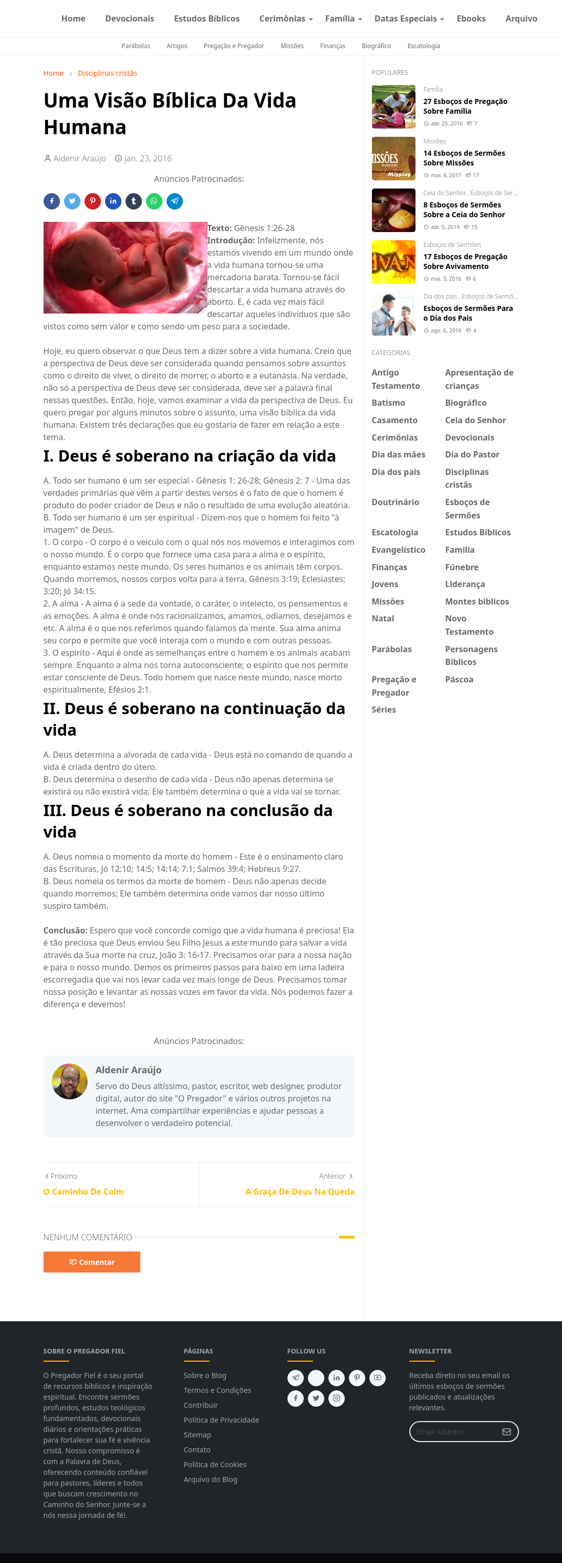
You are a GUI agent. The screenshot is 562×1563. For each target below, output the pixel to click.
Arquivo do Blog (211, 1479)
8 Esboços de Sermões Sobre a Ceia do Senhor (464, 209)
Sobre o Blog (205, 1375)
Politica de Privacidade (221, 1420)
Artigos (176, 45)
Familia (433, 89)
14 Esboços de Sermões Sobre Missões (465, 158)
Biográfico (376, 45)
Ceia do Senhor (446, 193)
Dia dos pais (441, 296)
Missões (292, 45)
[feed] (316, 1378)
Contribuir (201, 1405)
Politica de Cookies (215, 1464)
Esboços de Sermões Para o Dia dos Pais (468, 313)
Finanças (332, 45)
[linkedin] (336, 1378)
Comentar (92, 1262)
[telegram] (295, 1378)
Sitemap (198, 1435)
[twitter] (316, 1398)
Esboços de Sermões (500, 193)
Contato (197, 1449)
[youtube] (377, 1378)
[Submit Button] (506, 1431)
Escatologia (423, 45)
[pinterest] (357, 1378)
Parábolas (136, 45)
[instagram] (556, 18)
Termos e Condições (218, 1390)
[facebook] (548, 18)
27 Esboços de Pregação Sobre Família (466, 106)
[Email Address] (453, 1431)
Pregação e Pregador (234, 45)
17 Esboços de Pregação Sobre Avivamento (466, 261)
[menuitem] (74, 18)
